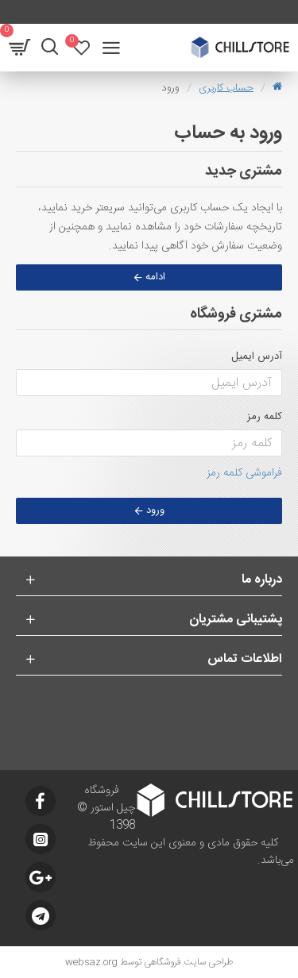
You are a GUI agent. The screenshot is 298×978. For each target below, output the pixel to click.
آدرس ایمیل (256, 356)
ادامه (155, 277)
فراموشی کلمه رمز (244, 473)
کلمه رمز (264, 416)
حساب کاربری (226, 88)
